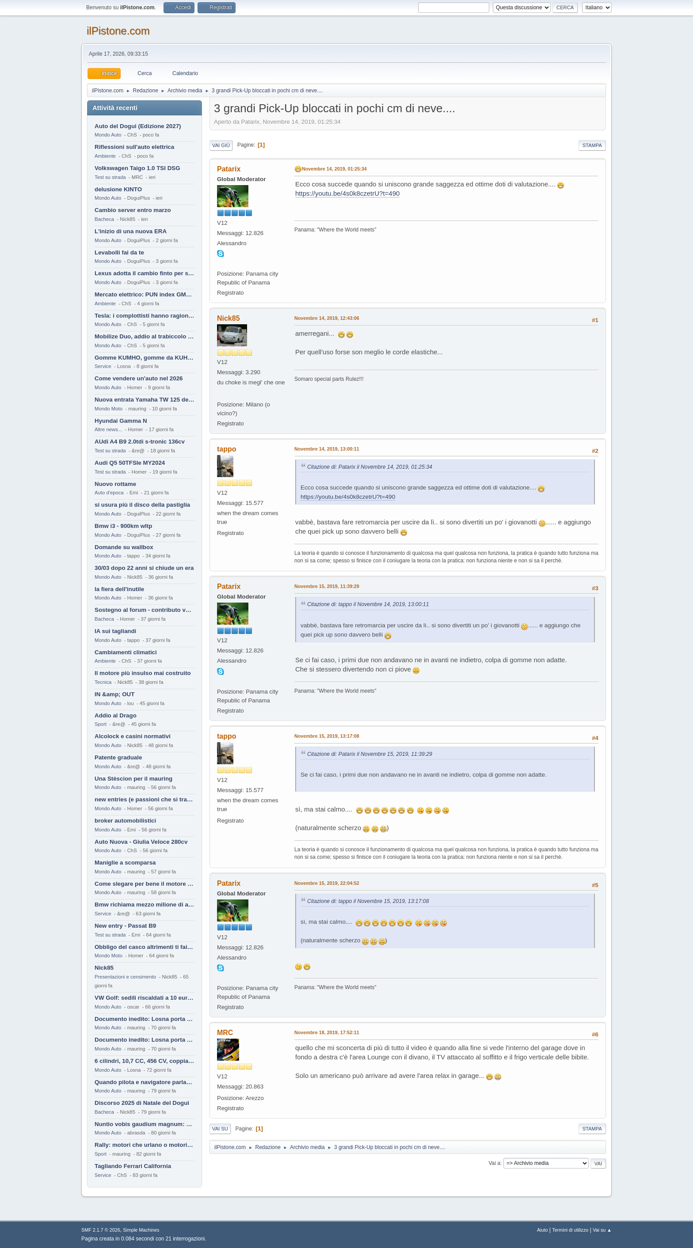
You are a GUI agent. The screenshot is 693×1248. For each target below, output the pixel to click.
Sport (101, 724)
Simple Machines (141, 1230)
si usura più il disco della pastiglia (142, 504)
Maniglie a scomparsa (125, 862)
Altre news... (108, 429)
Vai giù (221, 145)
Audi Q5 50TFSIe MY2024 (130, 462)
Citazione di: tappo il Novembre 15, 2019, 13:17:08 (368, 901)
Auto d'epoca (109, 492)
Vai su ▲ (602, 1230)
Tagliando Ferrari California (133, 1166)
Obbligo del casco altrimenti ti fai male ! (144, 947)
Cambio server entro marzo (133, 210)
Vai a (494, 1163)
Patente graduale (118, 757)
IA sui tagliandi (115, 631)
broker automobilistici (125, 820)
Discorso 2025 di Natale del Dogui (142, 1103)
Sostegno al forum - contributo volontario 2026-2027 (144, 610)
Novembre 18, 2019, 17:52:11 (326, 1032)
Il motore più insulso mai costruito (143, 673)
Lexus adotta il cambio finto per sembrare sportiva (144, 273)
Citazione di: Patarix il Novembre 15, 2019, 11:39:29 (369, 754)
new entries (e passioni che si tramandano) (144, 799)
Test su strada (110, 177)
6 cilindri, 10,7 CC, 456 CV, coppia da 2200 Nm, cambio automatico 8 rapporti (144, 1061)
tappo (226, 449)
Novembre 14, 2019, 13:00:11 (326, 448)
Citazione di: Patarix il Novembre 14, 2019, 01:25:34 (369, 467)
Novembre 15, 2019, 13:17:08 (326, 736)
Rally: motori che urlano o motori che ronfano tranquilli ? (144, 1145)
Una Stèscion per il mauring (133, 778)
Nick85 (104, 967)
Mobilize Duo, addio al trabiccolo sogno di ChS (144, 336)
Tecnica (103, 682)
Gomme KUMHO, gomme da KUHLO (144, 357)
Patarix (228, 169)
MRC (225, 1032)
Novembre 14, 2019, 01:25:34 (334, 168)
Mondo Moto (108, 408)
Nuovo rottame (115, 484)
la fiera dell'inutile (119, 589)
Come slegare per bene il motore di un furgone (144, 883)
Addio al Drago (116, 715)
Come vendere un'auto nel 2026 (139, 378)
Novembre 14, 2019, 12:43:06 (326, 318)
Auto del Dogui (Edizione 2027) (138, 126)
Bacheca (104, 219)
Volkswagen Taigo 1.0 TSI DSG (137, 168)
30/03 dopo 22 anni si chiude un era (144, 568)
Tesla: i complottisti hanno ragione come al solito (144, 315)
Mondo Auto (108, 134)
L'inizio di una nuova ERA (131, 231)
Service (103, 366)
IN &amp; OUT (114, 694)
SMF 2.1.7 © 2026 (100, 1230)
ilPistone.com (118, 31)
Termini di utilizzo (570, 1230)
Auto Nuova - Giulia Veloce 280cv (141, 841)
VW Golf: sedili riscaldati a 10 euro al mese (144, 997)
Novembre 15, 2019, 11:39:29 (326, 586)
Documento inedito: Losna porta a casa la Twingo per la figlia (144, 1019)
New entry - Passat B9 (125, 925)
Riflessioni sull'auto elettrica (134, 147)
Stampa (592, 145)
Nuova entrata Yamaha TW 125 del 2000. (144, 399)
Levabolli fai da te (119, 252)
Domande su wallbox (124, 547)
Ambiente (105, 156)
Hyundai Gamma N (121, 420)
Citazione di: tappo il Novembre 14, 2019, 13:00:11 (368, 604)
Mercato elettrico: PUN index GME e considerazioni (144, 294)
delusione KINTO (118, 189)
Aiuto (542, 1230)
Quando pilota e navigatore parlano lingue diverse (144, 1082)
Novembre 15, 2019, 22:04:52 (326, 883)
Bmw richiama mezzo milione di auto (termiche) (144, 904)
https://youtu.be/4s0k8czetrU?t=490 (347, 193)
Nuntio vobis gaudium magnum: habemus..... (144, 1124)
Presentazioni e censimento (125, 976)
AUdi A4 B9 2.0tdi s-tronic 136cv (140, 441)
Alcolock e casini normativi (133, 736)
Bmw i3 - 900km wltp (123, 526)
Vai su (220, 1128)
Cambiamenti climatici (126, 652)
